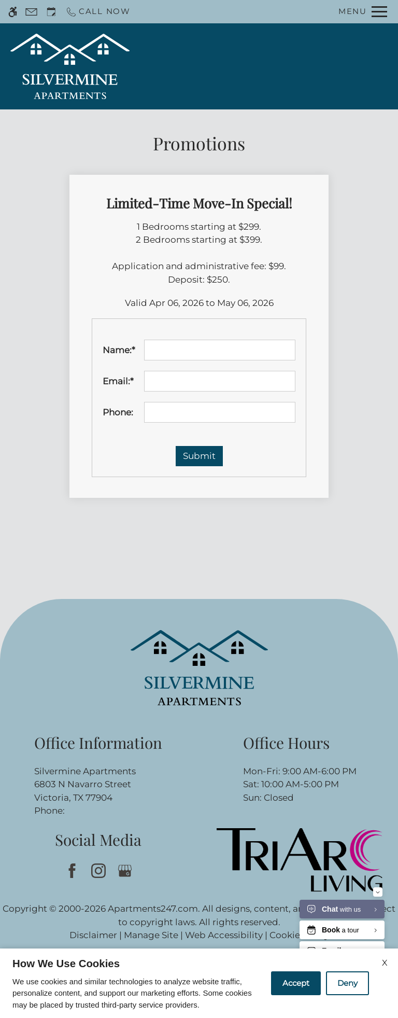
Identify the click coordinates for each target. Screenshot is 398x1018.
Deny (347, 983)
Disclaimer (93, 935)
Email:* (118, 381)
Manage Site (151, 935)
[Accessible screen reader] (13, 12)
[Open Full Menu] (363, 12)
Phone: (118, 412)
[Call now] (98, 12)
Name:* (119, 350)
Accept (295, 983)
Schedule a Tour (233, 66)
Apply (295, 66)
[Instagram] (98, 870)
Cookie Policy (299, 935)
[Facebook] (72, 870)
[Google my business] (125, 870)
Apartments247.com (153, 908)
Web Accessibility (224, 935)
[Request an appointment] (51, 12)
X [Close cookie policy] (385, 963)
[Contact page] (31, 12)
